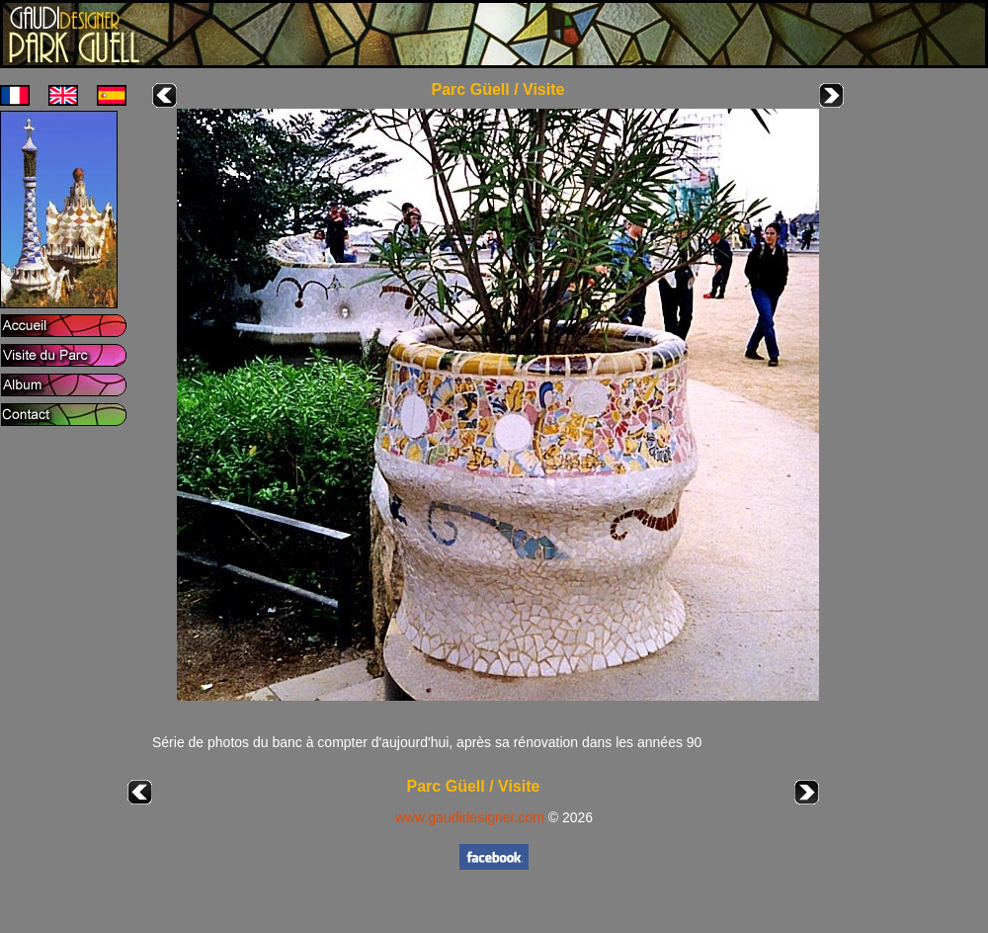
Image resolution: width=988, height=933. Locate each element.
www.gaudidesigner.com (469, 817)
